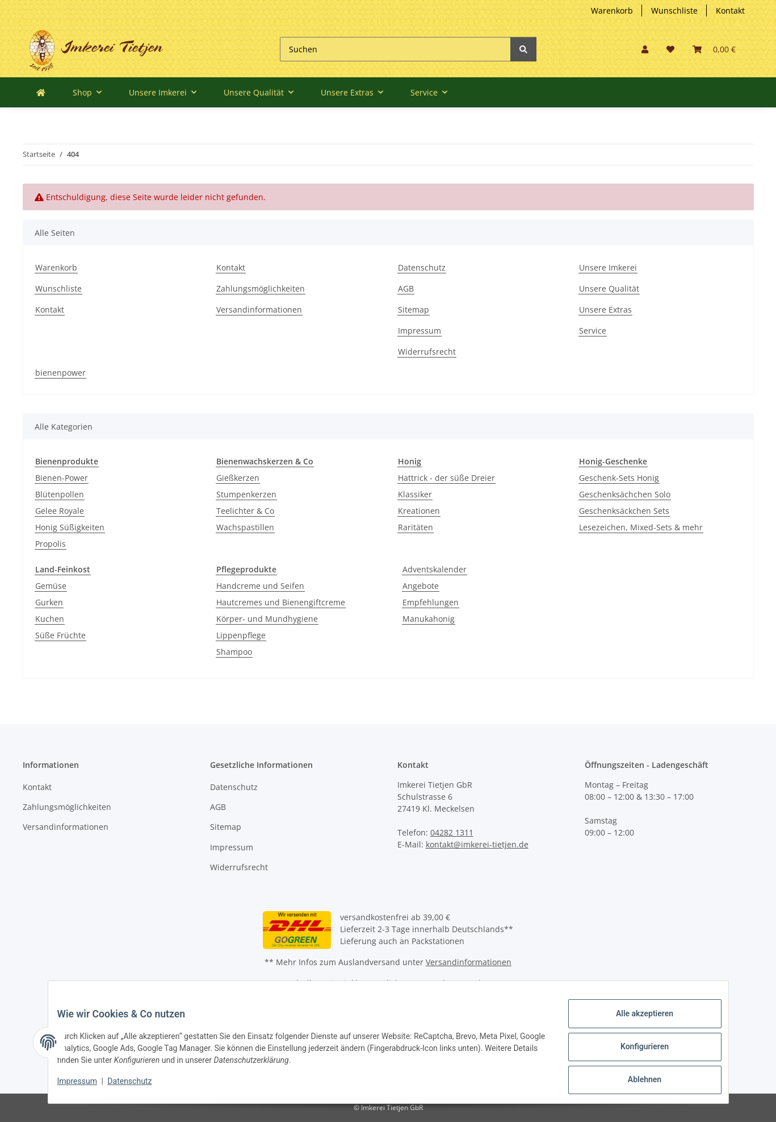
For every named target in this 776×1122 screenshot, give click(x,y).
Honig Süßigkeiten (69, 527)
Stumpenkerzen (246, 494)
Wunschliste (674, 10)
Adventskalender (434, 569)
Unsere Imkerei (608, 267)
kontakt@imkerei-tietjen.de (477, 844)
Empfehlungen (430, 602)
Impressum (419, 330)
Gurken (49, 602)
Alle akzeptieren (635, 1022)
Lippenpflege (241, 635)
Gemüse (50, 585)
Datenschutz (422, 267)
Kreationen (419, 510)
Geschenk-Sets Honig (619, 477)
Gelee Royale (59, 510)
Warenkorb (612, 10)
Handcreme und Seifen (260, 585)
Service (592, 330)
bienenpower (60, 372)
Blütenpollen (59, 494)
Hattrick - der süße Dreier (446, 477)
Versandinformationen (259, 309)
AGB (406, 288)
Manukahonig (428, 618)
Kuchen (49, 618)
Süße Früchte (60, 635)
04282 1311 (451, 832)
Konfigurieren (635, 1052)
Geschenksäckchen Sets (624, 510)
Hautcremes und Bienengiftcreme (280, 602)
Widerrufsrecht (427, 351)
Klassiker (415, 494)
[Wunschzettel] (670, 49)
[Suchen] (395, 49)
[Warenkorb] (714, 49)
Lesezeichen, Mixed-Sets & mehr (641, 527)
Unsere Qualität (609, 288)
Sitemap (413, 309)
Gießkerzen (237, 477)
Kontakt (730, 10)
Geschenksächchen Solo (624, 494)
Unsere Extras (605, 309)
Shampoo (234, 651)
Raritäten (415, 527)
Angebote (420, 585)
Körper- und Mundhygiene (267, 618)
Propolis (50, 543)
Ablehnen (635, 1081)
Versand (465, 983)
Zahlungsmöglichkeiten (260, 288)
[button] (644, 49)
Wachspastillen (245, 527)
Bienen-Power (61, 477)
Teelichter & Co (245, 510)
